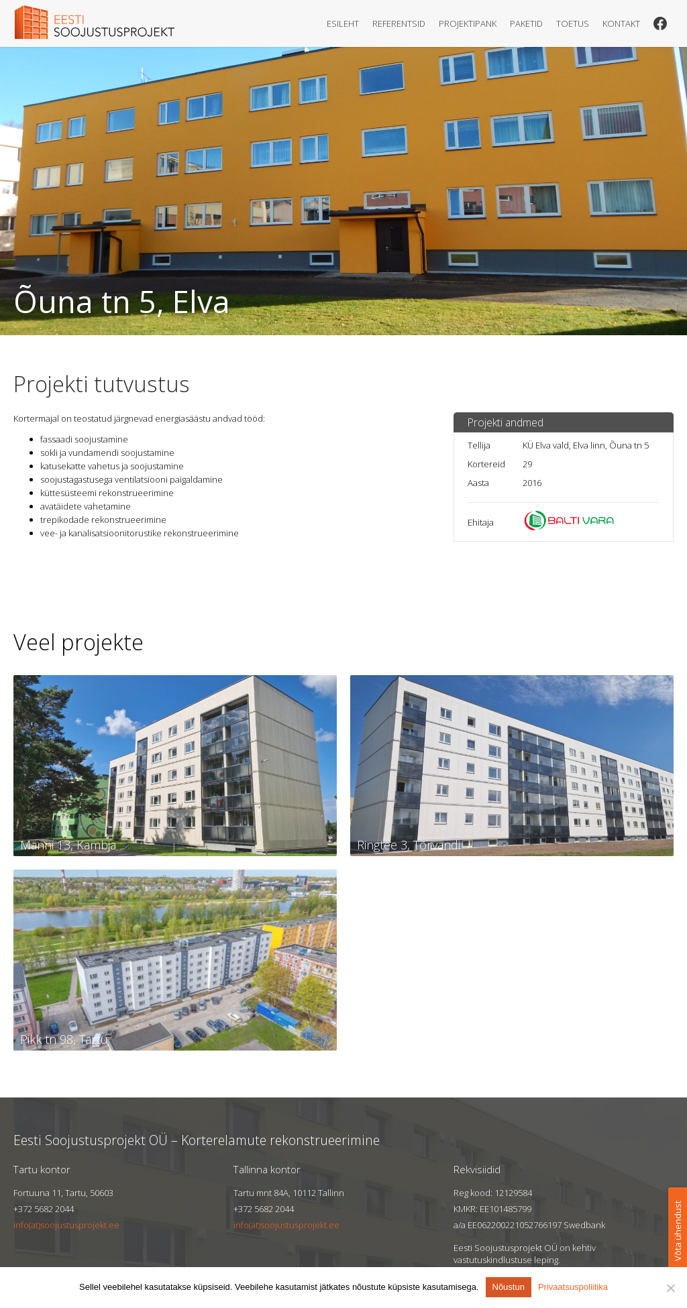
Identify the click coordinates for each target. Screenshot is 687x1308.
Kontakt (621, 23)
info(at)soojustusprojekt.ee (66, 1225)
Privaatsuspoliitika (573, 1287)
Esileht (343, 23)
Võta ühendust (678, 1231)
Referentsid (398, 23)
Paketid (526, 23)
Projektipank (467, 23)
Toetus (572, 23)
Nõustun (508, 1287)
